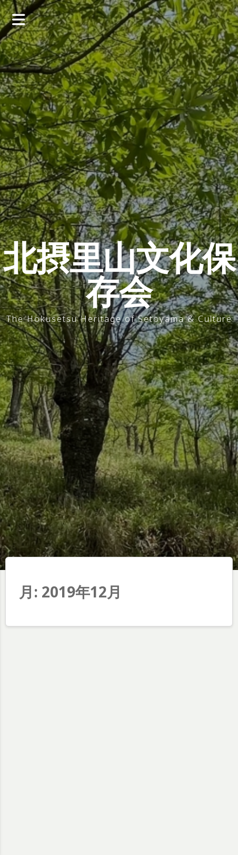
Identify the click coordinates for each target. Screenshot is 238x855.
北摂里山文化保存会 (119, 274)
